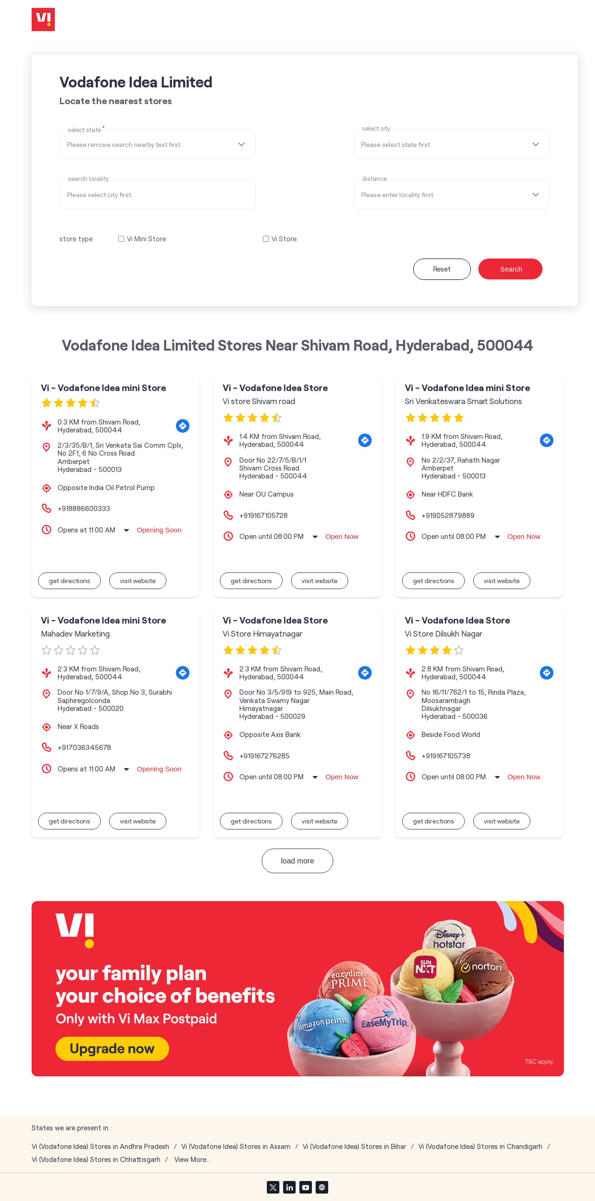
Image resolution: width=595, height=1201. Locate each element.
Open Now (341, 536)
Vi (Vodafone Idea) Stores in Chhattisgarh (96, 1159)
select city (376, 128)
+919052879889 (448, 515)
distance (374, 178)
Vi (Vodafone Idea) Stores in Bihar (354, 1146)
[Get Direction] (182, 425)
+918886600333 (84, 508)
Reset (442, 269)
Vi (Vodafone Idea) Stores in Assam (236, 1146)
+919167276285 (264, 755)
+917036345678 (84, 747)
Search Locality (88, 178)
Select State (86, 129)
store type (76, 238)
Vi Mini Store (146, 239)
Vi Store (284, 239)
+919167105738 (446, 755)
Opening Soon (159, 530)
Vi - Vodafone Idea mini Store (103, 387)
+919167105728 (263, 515)
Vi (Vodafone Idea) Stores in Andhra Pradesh (100, 1146)
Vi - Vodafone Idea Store (275, 387)
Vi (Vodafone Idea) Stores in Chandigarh (480, 1146)
